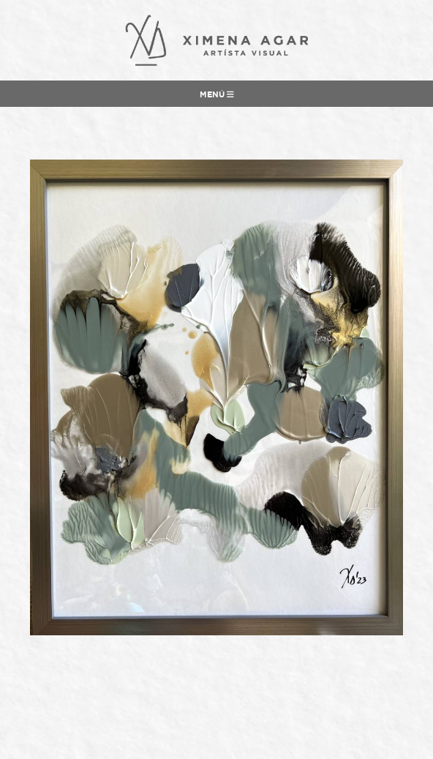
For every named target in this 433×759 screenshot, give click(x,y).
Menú (217, 94)
